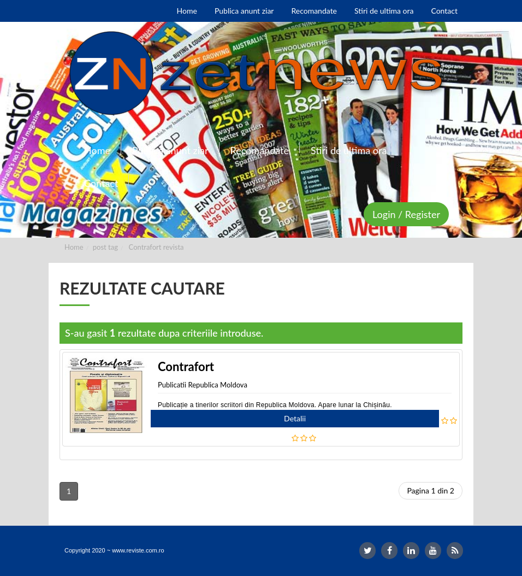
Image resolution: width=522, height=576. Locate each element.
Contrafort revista (156, 247)
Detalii (295, 418)
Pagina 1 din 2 (430, 490)
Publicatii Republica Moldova (202, 384)
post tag (105, 247)
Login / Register (406, 214)
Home (74, 247)
